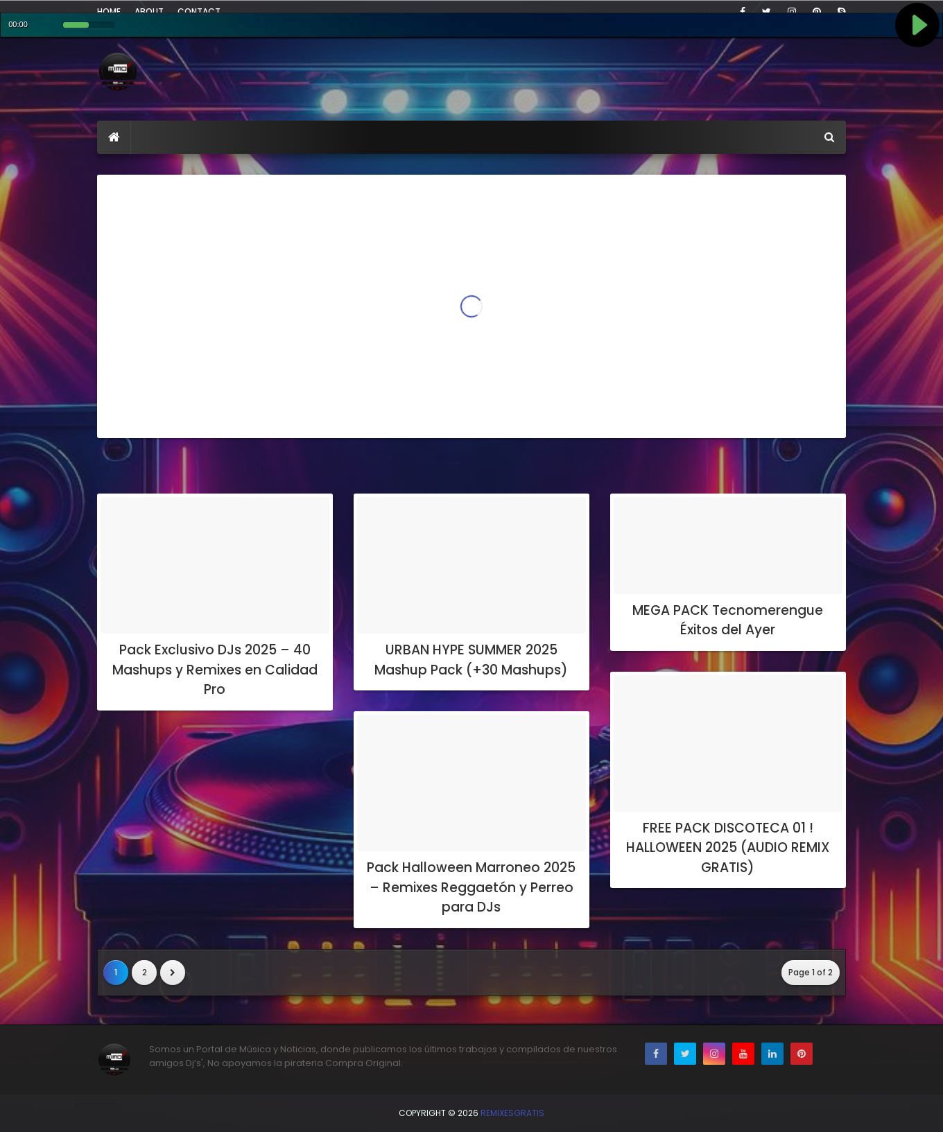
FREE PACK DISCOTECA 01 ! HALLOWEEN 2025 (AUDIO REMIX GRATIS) (728, 848)
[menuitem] (114, 137)
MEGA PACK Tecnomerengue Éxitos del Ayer (727, 620)
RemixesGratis (512, 1113)
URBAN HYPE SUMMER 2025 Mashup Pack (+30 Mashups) (471, 660)
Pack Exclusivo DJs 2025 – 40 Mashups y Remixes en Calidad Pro (215, 670)
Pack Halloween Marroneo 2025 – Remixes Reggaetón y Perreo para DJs (471, 887)
